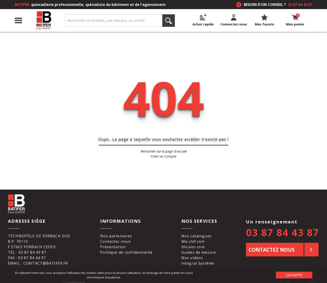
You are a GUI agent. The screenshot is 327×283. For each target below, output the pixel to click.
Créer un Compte (163, 153)
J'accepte (294, 275)
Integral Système (197, 256)
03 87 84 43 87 (300, 4)
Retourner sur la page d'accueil (164, 148)
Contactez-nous (115, 234)
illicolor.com (193, 240)
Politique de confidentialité (126, 245)
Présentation (113, 240)
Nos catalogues (196, 229)
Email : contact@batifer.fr (38, 256)
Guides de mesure (198, 245)
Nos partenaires (116, 229)
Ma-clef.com (193, 234)
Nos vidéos (192, 251)
